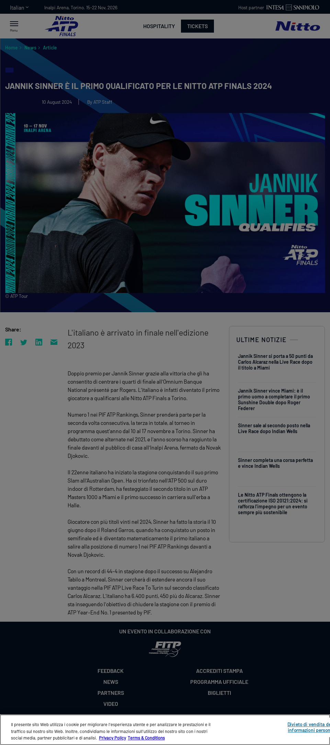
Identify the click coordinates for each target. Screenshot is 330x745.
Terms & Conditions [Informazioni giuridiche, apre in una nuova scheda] (146, 738)
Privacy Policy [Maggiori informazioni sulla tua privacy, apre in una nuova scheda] (112, 738)
